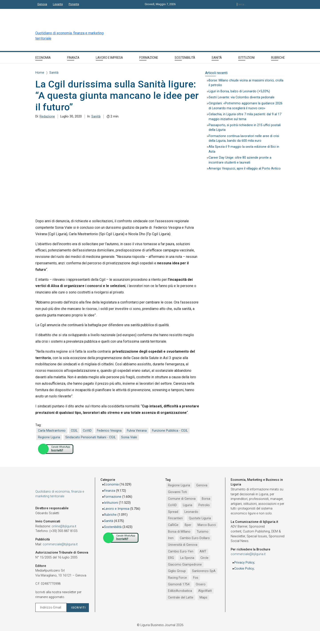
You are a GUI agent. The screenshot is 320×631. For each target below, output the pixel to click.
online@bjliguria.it (64, 526)
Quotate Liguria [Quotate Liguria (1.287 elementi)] (200, 518)
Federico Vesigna (109, 431)
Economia (111, 484)
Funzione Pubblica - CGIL (170, 431)
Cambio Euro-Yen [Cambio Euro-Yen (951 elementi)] (180, 551)
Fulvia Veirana (137, 431)
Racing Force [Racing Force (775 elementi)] (177, 578)
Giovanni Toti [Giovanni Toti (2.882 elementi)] (177, 492)
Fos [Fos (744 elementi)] (195, 578)
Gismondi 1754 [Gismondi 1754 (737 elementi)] (179, 584)
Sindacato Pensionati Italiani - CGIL (90, 437)
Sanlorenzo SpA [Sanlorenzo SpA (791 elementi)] (204, 571)
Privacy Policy (244, 562)
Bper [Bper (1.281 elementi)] (188, 525)
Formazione (112, 497)
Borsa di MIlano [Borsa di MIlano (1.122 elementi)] (179, 532)
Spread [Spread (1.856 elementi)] (173, 512)
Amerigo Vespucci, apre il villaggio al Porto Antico (245, 168)
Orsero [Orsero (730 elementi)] (201, 584)
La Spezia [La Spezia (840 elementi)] (187, 558)
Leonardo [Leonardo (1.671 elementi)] (191, 512)
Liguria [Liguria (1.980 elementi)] (187, 505)
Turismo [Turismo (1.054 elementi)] (202, 532)
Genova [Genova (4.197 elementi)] (201, 485)
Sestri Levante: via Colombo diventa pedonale (241, 97)
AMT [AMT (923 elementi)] (203, 551)
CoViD (87, 431)
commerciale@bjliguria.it (60, 544)
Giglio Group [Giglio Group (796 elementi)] (177, 571)
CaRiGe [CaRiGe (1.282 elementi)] (173, 525)
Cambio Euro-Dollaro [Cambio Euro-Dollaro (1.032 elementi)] (195, 538)
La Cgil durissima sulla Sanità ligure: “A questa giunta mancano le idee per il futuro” (117, 96)
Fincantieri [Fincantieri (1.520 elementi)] (175, 518)
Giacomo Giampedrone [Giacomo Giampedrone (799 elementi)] (185, 564)
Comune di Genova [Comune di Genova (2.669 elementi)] (182, 499)
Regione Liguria (49, 437)
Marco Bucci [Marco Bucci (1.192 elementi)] (207, 525)
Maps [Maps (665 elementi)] (203, 597)
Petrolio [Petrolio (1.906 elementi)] (204, 505)
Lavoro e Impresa (116, 509)
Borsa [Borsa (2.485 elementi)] (206, 499)
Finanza (109, 491)
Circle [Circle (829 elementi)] (204, 558)
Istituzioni (111, 503)
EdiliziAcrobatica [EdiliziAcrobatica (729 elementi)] (180, 591)
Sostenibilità (113, 527)
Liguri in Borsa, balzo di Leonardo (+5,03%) (239, 91)
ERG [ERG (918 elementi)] (171, 558)
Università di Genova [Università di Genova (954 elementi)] (182, 545)
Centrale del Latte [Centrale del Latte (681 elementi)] (180, 597)
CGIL (74, 431)
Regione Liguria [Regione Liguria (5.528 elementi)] (179, 485)
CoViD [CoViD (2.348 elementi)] (172, 505)
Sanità (95, 116)
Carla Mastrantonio (52, 431)
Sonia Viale (129, 437)
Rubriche (110, 515)
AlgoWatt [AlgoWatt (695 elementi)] (205, 591)
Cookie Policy (244, 568)
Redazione (47, 116)
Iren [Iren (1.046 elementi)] (171, 538)
